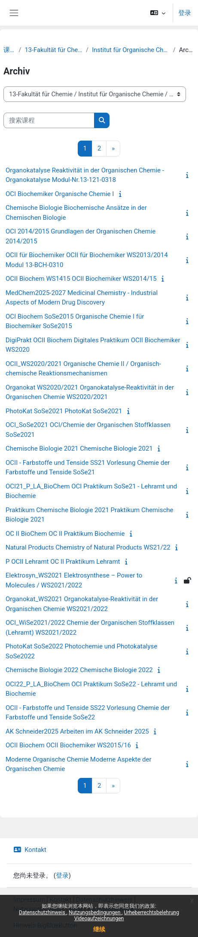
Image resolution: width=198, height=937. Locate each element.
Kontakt (29, 850)
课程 (9, 50)
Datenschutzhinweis (43, 912)
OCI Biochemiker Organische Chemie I (60, 194)
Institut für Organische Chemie (131, 50)
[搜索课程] (48, 120)
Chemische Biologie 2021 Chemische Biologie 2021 (79, 448)
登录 (184, 13)
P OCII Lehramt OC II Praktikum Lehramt (63, 561)
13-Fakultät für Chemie (54, 50)
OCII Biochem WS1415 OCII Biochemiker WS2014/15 (81, 279)
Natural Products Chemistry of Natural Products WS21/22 (88, 547)
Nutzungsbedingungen (95, 912)
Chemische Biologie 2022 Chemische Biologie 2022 (79, 670)
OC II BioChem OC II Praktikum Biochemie (65, 534)
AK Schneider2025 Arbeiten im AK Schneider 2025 (77, 731)
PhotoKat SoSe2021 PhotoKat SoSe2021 (64, 411)
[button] (158, 13)
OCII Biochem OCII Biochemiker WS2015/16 (68, 745)
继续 (99, 929)
